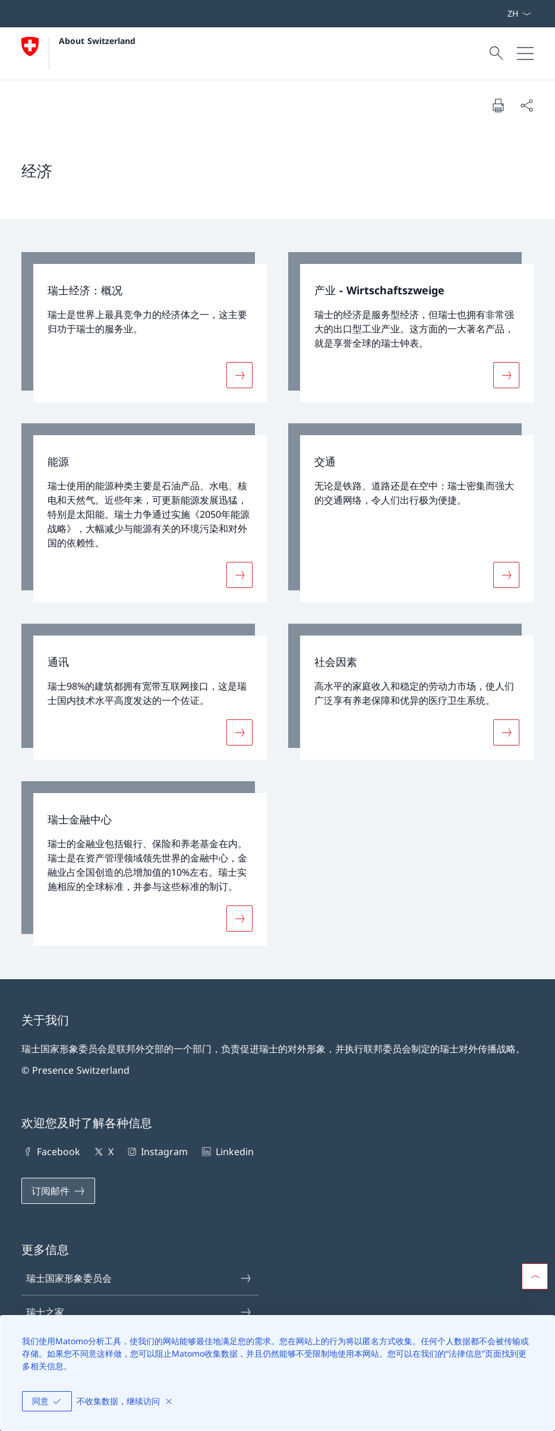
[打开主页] (78, 53)
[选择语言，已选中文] (519, 13)
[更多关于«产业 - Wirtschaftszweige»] (506, 374)
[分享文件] (526, 105)
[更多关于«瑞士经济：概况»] (239, 374)
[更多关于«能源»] (239, 575)
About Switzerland (97, 40)
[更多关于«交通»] (506, 575)
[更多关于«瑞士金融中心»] (239, 918)
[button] (535, 1276)
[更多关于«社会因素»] (506, 732)
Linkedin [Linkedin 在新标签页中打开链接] (226, 1151)
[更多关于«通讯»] (239, 732)
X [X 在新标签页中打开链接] (102, 1151)
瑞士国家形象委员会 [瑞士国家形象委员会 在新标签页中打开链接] (139, 1278)
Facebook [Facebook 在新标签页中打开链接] (50, 1151)
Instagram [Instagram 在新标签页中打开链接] (156, 1151)
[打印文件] (498, 105)
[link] (144, 327)
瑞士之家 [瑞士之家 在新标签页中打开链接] (139, 1312)
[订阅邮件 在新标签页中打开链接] (58, 1191)
